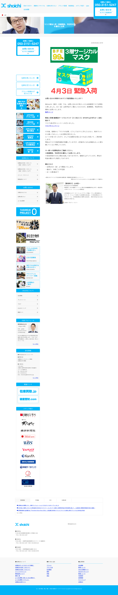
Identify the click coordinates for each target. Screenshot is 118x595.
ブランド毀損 (62, 6)
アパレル (49, 565)
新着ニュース (81, 567)
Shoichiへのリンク (83, 571)
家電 (48, 573)
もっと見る (35, 344)
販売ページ (49, 112)
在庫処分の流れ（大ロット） (23, 567)
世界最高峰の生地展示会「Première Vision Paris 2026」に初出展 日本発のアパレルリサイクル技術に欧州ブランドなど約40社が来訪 (51, 510)
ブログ (19, 304)
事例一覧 (17, 576)
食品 (48, 576)
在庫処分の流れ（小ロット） (23, 569)
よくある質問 (21, 201)
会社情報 (20, 295)
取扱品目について (22, 179)
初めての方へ (28, 6)
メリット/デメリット (20, 571)
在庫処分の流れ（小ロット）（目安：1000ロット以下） (25, 170)
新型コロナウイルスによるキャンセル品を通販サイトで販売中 (86, 179)
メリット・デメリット (23, 175)
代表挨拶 (80, 576)
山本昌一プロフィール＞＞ (70, 202)
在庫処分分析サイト (20, 582)
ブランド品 (50, 567)
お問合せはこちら (22, 192)
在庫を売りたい (52, 6)
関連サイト (20, 312)
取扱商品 (71, 6)
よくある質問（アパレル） (22, 580)
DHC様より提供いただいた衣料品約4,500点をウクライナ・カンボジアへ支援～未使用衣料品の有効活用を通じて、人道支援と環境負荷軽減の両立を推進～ (56, 508)
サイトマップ (81, 580)
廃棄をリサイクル (39, 6)
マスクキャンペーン (52, 126)
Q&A (87, 6)
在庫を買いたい (22, 196)
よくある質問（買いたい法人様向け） (25, 578)
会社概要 (26, 9)
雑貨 (48, 571)
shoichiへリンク (22, 308)
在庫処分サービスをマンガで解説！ (24, 565)
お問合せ (80, 582)
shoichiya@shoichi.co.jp (27, 374)
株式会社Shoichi (72, 524)
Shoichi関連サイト (83, 569)
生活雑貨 (49, 569)
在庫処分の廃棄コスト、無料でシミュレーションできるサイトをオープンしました (38, 505)
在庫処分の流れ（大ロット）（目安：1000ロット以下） (25, 164)
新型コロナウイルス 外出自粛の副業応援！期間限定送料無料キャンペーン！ (65, 177)
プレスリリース (21, 300)
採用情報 (80, 578)
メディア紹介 (80, 6)
